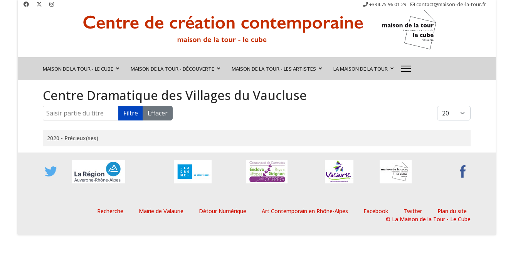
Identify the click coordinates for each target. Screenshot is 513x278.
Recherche (110, 211)
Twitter (413, 211)
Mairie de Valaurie (161, 211)
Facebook (375, 211)
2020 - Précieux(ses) (72, 138)
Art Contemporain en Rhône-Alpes (305, 211)
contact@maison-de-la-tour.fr (451, 4)
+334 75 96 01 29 (387, 4)
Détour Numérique (222, 211)
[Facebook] (26, 4)
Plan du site (452, 211)
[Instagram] (51, 4)
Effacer (158, 113)
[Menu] (406, 68)
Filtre (130, 113)
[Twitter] (39, 4)
